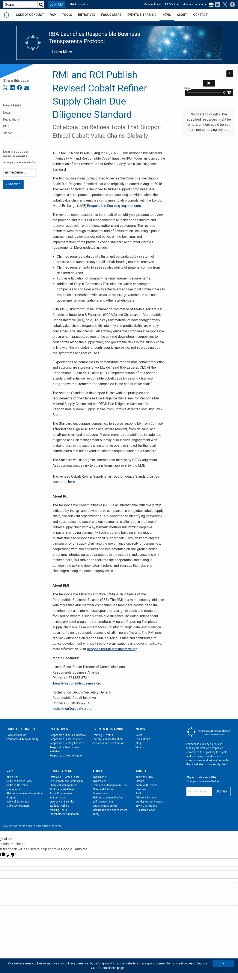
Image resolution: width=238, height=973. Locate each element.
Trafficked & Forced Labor (64, 777)
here (71, 482)
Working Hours (58, 810)
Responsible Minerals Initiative (68, 735)
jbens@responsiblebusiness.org (77, 683)
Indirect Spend (58, 797)
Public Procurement (61, 793)
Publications (11, 119)
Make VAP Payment (18, 805)
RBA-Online (172, 4)
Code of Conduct (16, 735)
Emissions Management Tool (109, 785)
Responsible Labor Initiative (66, 739)
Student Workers (59, 805)
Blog (6, 126)
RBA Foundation (79, 4)
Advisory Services (146, 797)
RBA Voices (99, 781)
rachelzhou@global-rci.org (72, 709)
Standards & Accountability (22, 739)
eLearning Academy (194, 4)
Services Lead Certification (108, 743)
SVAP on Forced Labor (19, 781)
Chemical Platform (103, 789)
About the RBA (144, 777)
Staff (138, 793)
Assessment (100, 793)
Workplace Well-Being (62, 789)
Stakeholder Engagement (65, 814)
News (7, 112)
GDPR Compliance (146, 805)
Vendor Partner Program (150, 801)
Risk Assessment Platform (108, 797)
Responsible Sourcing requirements (114, 206)
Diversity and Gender (62, 801)
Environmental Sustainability (66, 781)
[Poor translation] (10, 855)
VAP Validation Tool (18, 801)
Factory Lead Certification (107, 739)
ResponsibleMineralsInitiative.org (112, 649)
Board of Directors (146, 785)
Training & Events (102, 735)
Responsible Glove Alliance (66, 755)
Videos (7, 133)
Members (141, 789)
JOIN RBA (56, 4)
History (140, 781)
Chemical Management (63, 785)
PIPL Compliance (145, 810)
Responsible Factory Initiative (67, 743)
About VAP (12, 777)
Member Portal (152, 4)
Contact (200, 14)
